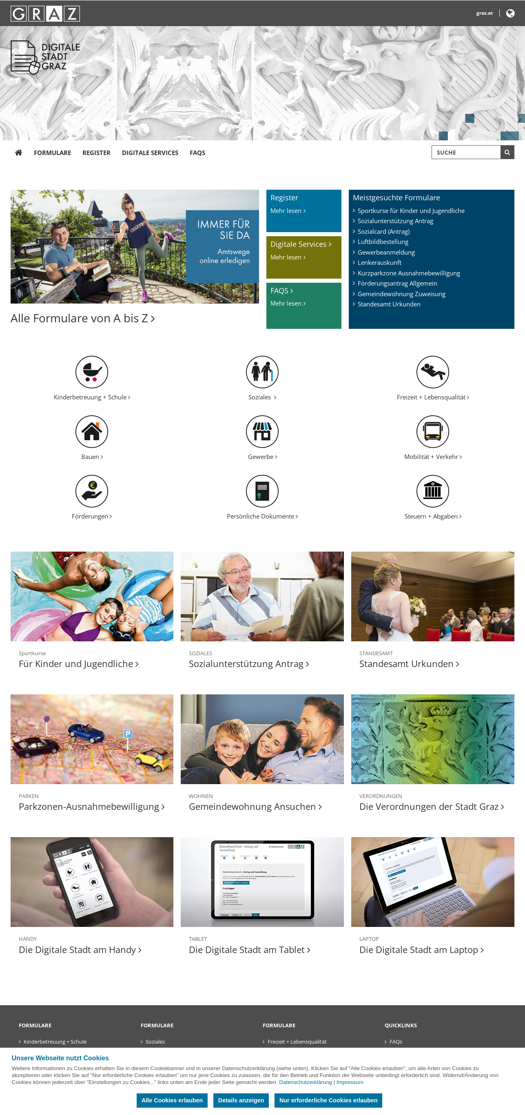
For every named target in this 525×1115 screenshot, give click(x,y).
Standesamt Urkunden (389, 304)
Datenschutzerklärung (305, 1082)
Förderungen (92, 516)
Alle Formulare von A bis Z (83, 318)
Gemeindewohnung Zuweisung (401, 294)
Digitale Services (150, 153)
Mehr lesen (285, 210)
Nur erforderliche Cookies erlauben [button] (328, 1100)
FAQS (281, 290)
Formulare (52, 153)
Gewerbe (262, 456)
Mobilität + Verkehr (433, 456)
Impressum (350, 1082)
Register (96, 153)
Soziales (262, 397)
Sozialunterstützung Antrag (395, 221)
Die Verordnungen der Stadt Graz (431, 806)
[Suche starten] (507, 152)
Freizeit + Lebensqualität (433, 397)
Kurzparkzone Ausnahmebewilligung (409, 273)
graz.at (484, 12)
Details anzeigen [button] (241, 1100)
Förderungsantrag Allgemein (397, 283)
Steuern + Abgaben (433, 516)
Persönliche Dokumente (262, 516)
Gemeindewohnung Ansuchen (255, 806)
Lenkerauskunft (379, 262)
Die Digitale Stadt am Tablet (249, 949)
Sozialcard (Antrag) (384, 231)
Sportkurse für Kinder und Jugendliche (411, 210)
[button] (510, 14)
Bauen (92, 456)
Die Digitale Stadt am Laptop (421, 949)
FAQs (197, 153)
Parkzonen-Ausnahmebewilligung (92, 806)
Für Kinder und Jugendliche (79, 663)
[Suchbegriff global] (473, 152)
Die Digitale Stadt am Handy (80, 949)
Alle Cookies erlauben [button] (172, 1100)
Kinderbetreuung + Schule (92, 397)
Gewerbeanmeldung (386, 252)
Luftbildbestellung (383, 241)
